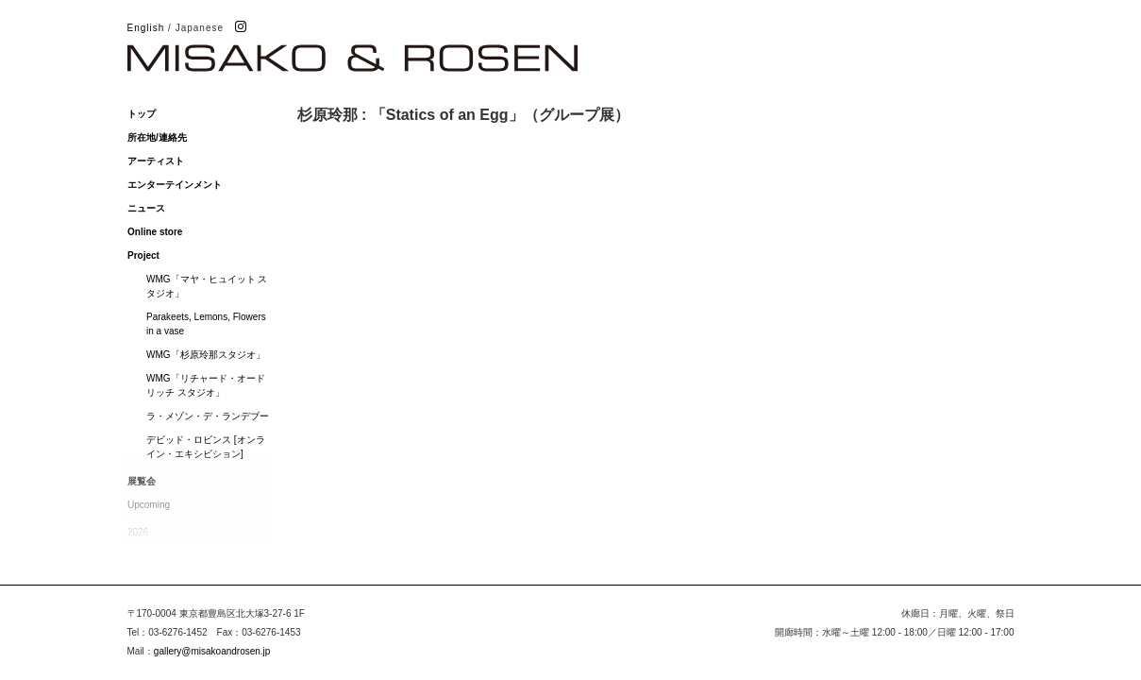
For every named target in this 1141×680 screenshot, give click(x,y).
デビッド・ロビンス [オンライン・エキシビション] (205, 446)
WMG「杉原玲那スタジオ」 (205, 354)
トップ (141, 114)
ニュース (146, 208)
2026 (137, 532)
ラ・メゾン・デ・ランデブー (207, 416)
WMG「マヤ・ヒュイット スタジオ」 (206, 286)
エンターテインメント (174, 184)
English (146, 28)
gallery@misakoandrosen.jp (212, 651)
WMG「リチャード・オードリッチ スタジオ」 (205, 385)
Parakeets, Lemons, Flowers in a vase (206, 324)
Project (143, 255)
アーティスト (155, 161)
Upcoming (148, 505)
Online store (154, 232)
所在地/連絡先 (157, 137)
